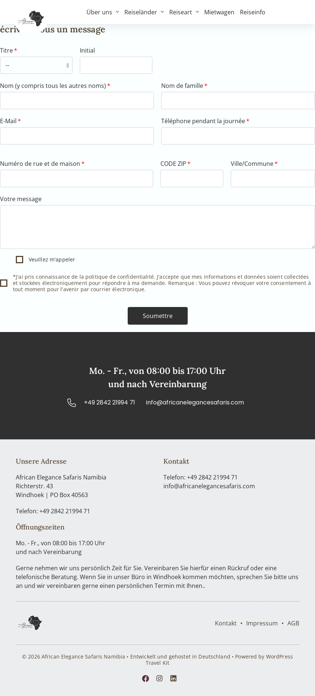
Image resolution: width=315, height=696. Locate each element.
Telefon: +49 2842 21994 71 (53, 511)
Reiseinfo (252, 12)
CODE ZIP (173, 164)
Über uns (102, 12)
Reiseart (184, 12)
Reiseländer (144, 12)
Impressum (262, 623)
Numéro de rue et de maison (40, 164)
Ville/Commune (252, 164)
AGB (293, 623)
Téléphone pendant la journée (203, 121)
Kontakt (226, 623)
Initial (87, 50)
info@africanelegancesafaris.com (209, 486)
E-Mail (8, 121)
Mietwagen (219, 12)
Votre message (21, 199)
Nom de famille (182, 86)
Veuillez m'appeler (52, 259)
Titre (6, 50)
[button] (158, 316)
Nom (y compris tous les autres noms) (53, 86)
